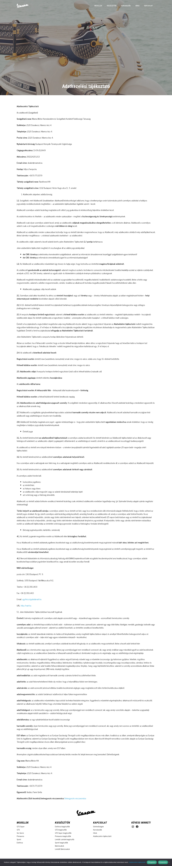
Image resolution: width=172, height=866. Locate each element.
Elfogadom (152, 862)
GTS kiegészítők (61, 829)
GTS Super (20, 826)
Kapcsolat (148, 5)
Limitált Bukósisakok (62, 849)
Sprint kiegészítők (61, 842)
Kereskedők (126, 5)
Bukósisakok (59, 845)
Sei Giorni (20, 832)
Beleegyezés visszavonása (75, 798)
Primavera (20, 836)
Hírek (137, 5)
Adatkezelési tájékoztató (102, 836)
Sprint (19, 839)
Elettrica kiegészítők (62, 826)
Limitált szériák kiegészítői (64, 839)
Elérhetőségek (98, 826)
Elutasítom (163, 862)
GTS (18, 829)
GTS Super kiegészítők (63, 832)
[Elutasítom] (169, 862)
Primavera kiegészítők (63, 836)
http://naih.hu (26, 605)
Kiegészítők (111, 5)
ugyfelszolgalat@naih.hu (31, 599)
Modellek (98, 5)
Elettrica (20, 842)
